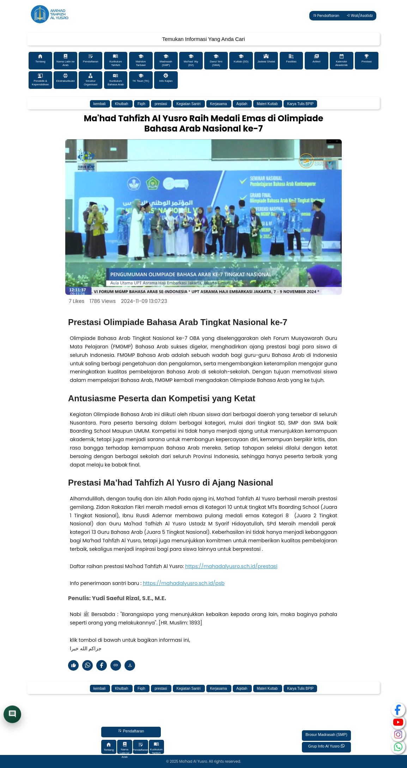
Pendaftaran (326, 15)
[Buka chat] (12, 715)
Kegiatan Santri (188, 104)
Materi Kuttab (268, 104)
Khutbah (122, 104)
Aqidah (242, 104)
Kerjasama (219, 104)
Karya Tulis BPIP (300, 104)
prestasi (161, 104)
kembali (100, 104)
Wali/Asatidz (359, 15)
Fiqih (142, 104)
